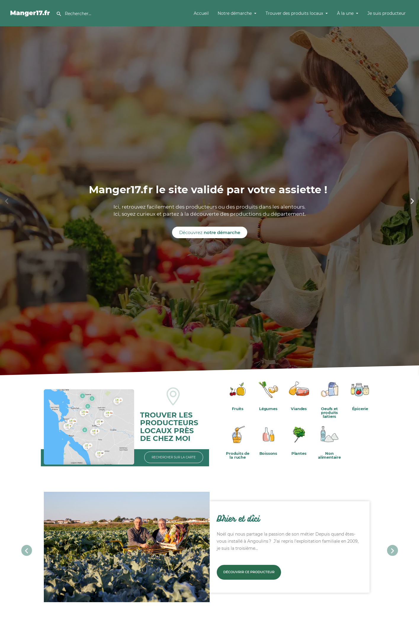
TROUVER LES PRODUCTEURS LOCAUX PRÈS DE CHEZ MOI (169, 427)
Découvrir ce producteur (248, 572)
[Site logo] (31, 12)
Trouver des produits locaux (294, 13)
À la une (345, 13)
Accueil (201, 13)
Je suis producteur (386, 13)
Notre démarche (235, 13)
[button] (6, 201)
